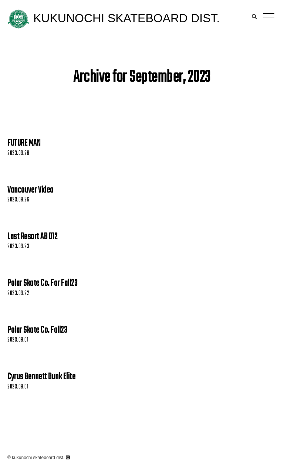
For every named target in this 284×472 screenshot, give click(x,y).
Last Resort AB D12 (32, 237)
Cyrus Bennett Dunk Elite (41, 377)
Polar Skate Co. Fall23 (37, 330)
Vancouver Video (30, 190)
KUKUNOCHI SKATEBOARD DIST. (126, 18)
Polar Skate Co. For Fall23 (42, 283)
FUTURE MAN (23, 143)
